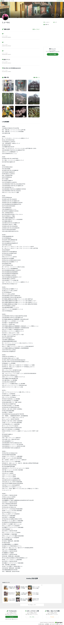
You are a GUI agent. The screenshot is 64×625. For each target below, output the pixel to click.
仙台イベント (6, 59)
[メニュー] (61, 15)
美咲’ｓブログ (36, 29)
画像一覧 (46, 24)
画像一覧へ (36, 77)
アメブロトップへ (32, 604)
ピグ (55, 22)
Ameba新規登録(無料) (60, 0)
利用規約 (47, 624)
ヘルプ (61, 624)
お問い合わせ (41, 624)
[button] (55, 15)
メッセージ (46, 22)
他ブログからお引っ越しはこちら (11, 619)
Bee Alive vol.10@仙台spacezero (11, 68)
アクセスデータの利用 (54, 624)
